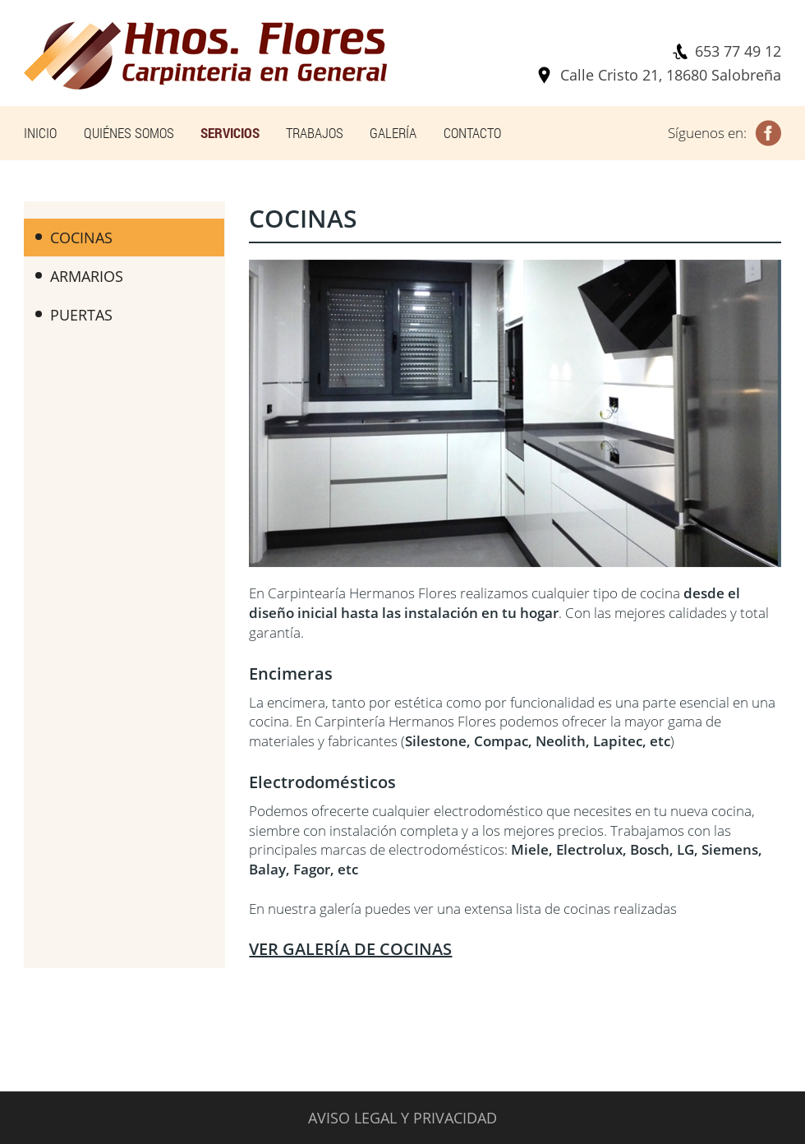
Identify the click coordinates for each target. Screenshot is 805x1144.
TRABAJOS (314, 132)
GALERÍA (393, 132)
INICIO (40, 132)
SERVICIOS (230, 132)
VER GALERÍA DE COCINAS (350, 949)
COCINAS (74, 237)
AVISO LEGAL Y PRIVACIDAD (402, 1118)
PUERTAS (74, 315)
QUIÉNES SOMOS (129, 132)
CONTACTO (472, 132)
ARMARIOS (79, 276)
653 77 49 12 (738, 51)
